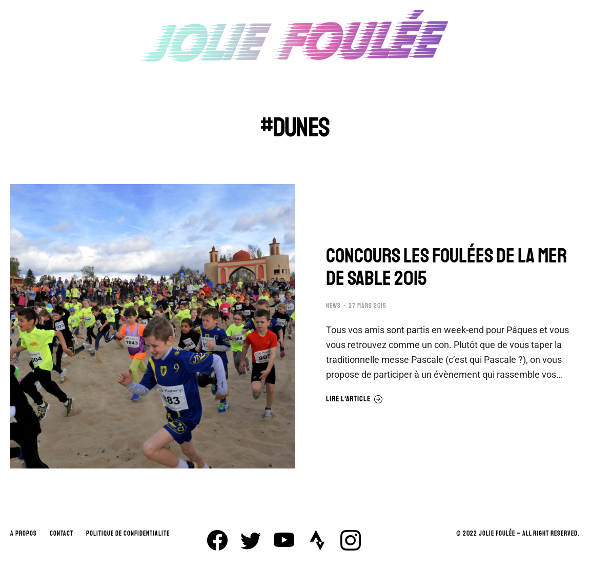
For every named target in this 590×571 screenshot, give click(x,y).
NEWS (333, 306)
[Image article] (152, 326)
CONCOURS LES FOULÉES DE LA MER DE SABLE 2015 (446, 267)
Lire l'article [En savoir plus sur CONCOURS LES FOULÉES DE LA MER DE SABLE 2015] (354, 399)
